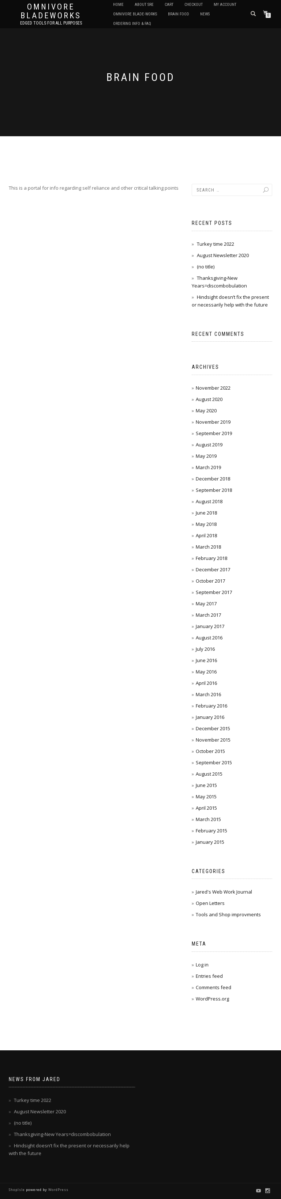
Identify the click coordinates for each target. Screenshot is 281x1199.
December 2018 (213, 478)
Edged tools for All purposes (51, 23)
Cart (169, 4)
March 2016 (208, 694)
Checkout (193, 4)
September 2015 (214, 762)
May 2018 (206, 524)
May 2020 (206, 410)
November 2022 (213, 388)
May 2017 (206, 603)
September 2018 (214, 490)
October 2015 (210, 751)
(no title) (205, 266)
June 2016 (206, 660)
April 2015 (206, 808)
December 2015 (213, 728)
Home (118, 4)
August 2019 (209, 444)
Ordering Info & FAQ (132, 23)
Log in (202, 964)
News (205, 14)
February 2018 (211, 558)
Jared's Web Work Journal (224, 891)
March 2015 (208, 819)
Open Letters (210, 903)
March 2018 (208, 546)
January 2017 (210, 626)
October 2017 (210, 581)
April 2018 (206, 535)
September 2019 (214, 433)
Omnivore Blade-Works (135, 14)
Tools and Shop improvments (228, 914)
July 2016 (205, 649)
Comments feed (213, 987)
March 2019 (208, 467)
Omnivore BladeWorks (50, 11)
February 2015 (211, 830)
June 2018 (206, 512)
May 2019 (206, 456)
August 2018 (209, 501)
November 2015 (213, 739)
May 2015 (206, 796)
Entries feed (209, 976)
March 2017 (208, 615)
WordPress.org (212, 998)
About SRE (144, 4)
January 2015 (210, 842)
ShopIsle (17, 1189)
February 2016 (211, 705)
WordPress (57, 1189)
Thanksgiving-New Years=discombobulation (62, 1134)
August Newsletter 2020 (223, 255)
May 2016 (206, 671)
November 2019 (213, 422)
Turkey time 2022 (215, 244)
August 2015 (209, 774)
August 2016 (209, 637)
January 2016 (210, 717)
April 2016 (206, 683)
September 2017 (214, 592)
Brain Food (178, 14)
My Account (225, 4)
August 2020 (209, 399)
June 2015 (206, 785)
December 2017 (213, 569)
